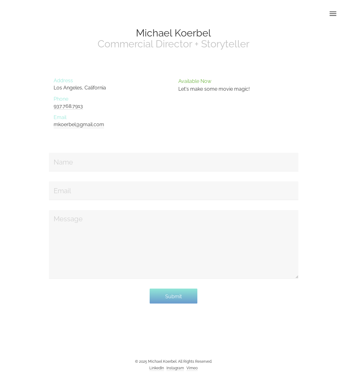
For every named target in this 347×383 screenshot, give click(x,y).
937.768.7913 (68, 106)
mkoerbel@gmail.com (79, 124)
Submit (173, 296)
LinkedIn (156, 368)
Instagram (175, 368)
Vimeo (192, 368)
